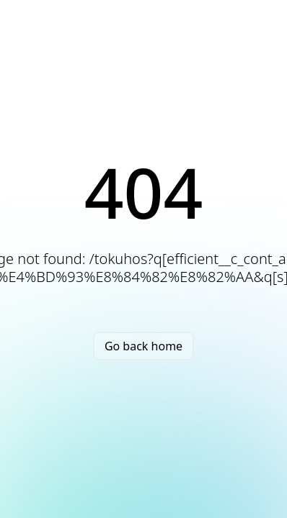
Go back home (143, 346)
